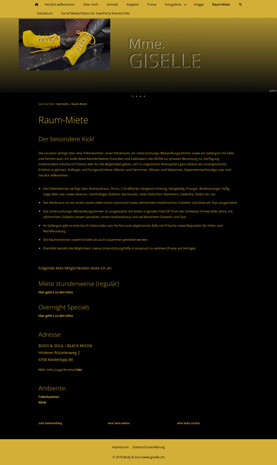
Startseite (62, 104)
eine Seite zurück (188, 423)
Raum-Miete (79, 104)
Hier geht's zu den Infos (55, 292)
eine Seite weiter (119, 423)
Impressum (120, 447)
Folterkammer (48, 397)
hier (79, 370)
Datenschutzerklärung (149, 447)
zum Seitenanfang (50, 423)
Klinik (42, 402)
